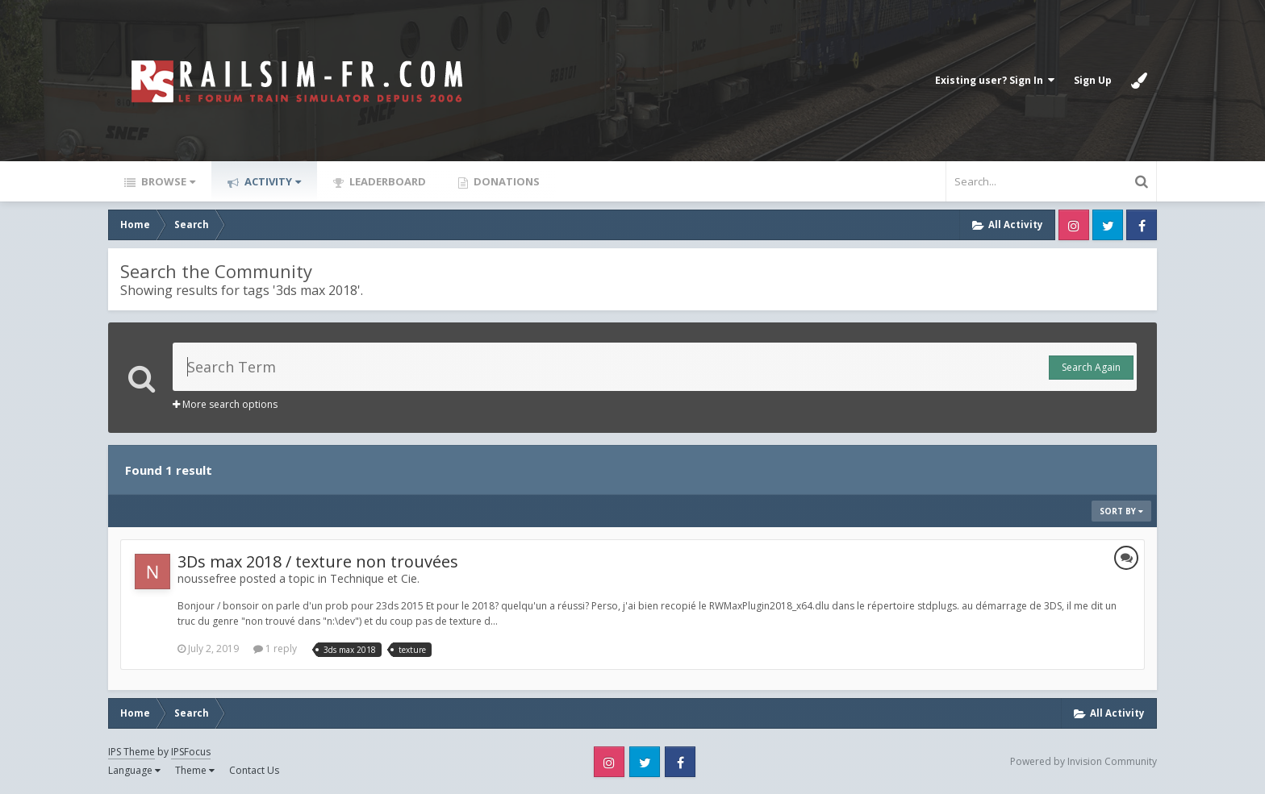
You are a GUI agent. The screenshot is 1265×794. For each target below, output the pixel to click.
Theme (195, 770)
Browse (167, 181)
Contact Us (254, 770)
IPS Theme (131, 752)
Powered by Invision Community (1083, 761)
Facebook (1141, 225)
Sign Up (1093, 80)
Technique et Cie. (375, 578)
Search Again (1091, 367)
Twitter (1107, 225)
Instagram (1073, 225)
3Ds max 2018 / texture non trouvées (317, 561)
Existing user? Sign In (994, 80)
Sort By (1121, 511)
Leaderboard (386, 181)
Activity (271, 181)
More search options (225, 404)
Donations (505, 181)
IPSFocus (191, 752)
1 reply (275, 648)
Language (134, 770)
